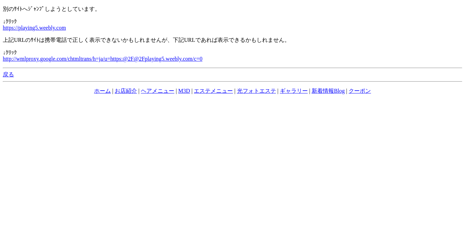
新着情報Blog (328, 91)
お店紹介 (126, 91)
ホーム (102, 91)
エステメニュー (213, 91)
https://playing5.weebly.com (34, 28)
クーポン (360, 91)
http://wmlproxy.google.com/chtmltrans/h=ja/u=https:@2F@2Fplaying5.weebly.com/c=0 (103, 59)
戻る (8, 74)
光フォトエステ (256, 91)
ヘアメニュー (157, 91)
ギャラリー (294, 91)
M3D (184, 91)
